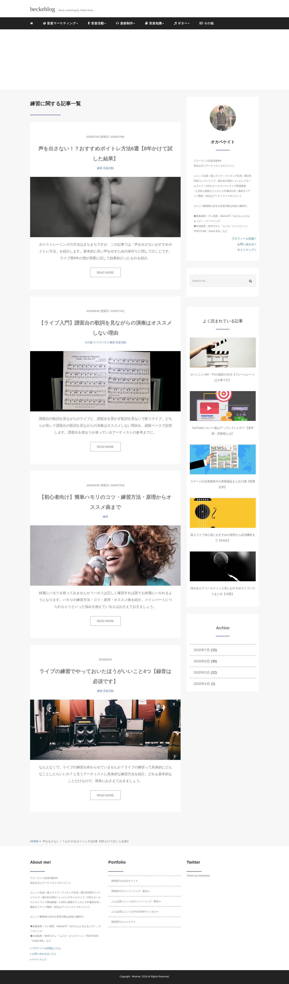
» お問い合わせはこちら (43, 953)
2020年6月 (202, 661)
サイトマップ (246, 249)
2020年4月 (202, 684)
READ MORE (105, 272)
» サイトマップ (38, 959)
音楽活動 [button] (97, 23)
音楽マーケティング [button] (60, 23)
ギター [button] (181, 23)
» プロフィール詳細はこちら (45, 948)
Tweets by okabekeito (198, 875)
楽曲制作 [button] (125, 23)
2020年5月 (202, 672)
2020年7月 (202, 650)
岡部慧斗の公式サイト (124, 880)
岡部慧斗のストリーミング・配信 (130, 891)
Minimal (136, 976)
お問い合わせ (246, 244)
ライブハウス (101, 342)
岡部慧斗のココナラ (123, 921)
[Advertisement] (144, 59)
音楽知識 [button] (154, 23)
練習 (99, 168)
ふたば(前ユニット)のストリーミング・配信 (136, 901)
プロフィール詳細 (244, 238)
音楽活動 (108, 168)
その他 (206, 23)
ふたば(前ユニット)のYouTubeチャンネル (134, 911)
